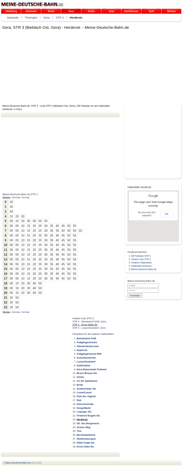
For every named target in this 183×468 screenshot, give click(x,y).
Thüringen (31, 17)
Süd (79, 400)
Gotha (91, 11)
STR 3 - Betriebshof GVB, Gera (89, 321)
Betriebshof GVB (86, 338)
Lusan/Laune (84, 392)
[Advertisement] (36, 67)
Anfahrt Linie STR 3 (141, 259)
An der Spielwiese (87, 381)
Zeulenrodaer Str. (87, 388)
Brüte (80, 384)
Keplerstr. (82, 350)
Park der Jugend (86, 396)
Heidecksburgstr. (86, 438)
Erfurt (51, 11)
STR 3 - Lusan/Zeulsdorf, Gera (88, 327)
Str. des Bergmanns (88, 423)
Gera (71, 11)
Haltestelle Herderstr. (141, 266)
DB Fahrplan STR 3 (141, 256)
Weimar (171, 11)
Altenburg (11, 11)
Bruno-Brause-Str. (87, 373)
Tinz (79, 431)
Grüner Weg (83, 427)
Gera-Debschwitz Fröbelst (91, 369)
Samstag (16, 197)
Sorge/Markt (84, 408)
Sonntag (25, 197)
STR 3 (60, 17)
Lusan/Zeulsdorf (86, 361)
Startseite (13, 17)
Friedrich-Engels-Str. (88, 415)
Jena (111, 11)
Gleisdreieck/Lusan (88, 346)
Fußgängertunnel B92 (89, 353)
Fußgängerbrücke (87, 342)
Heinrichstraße (85, 404)
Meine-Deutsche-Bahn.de (143, 269)
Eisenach (31, 11)
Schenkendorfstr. (86, 357)
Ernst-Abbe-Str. (85, 446)
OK (166, 214)
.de (32, 4)
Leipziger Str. (84, 411)
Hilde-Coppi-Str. (86, 442)
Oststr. (80, 377)
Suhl (151, 11)
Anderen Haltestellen (141, 262)
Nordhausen (131, 11)
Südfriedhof (83, 365)
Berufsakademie (86, 434)
